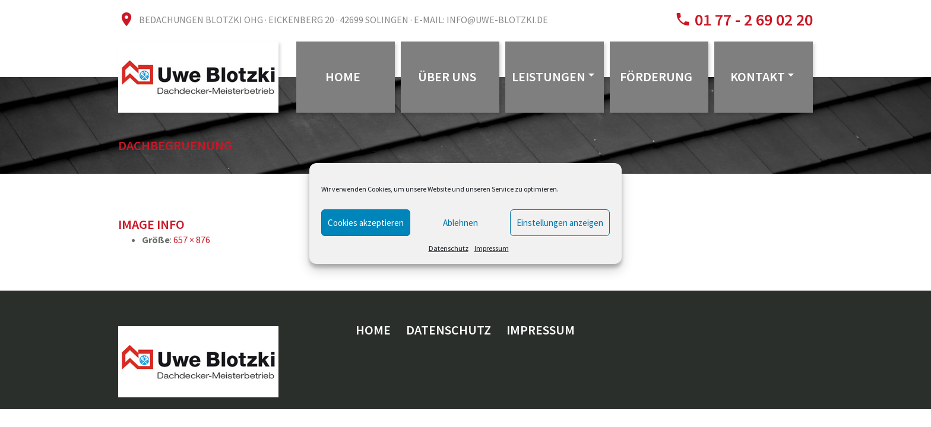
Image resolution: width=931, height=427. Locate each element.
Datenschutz (448, 248)
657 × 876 (191, 240)
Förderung (656, 76)
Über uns (447, 76)
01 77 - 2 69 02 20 (752, 19)
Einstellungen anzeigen (560, 222)
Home (342, 76)
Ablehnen (460, 222)
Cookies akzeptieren (366, 222)
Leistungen (548, 76)
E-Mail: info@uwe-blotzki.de (481, 20)
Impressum (491, 248)
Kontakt (757, 76)
